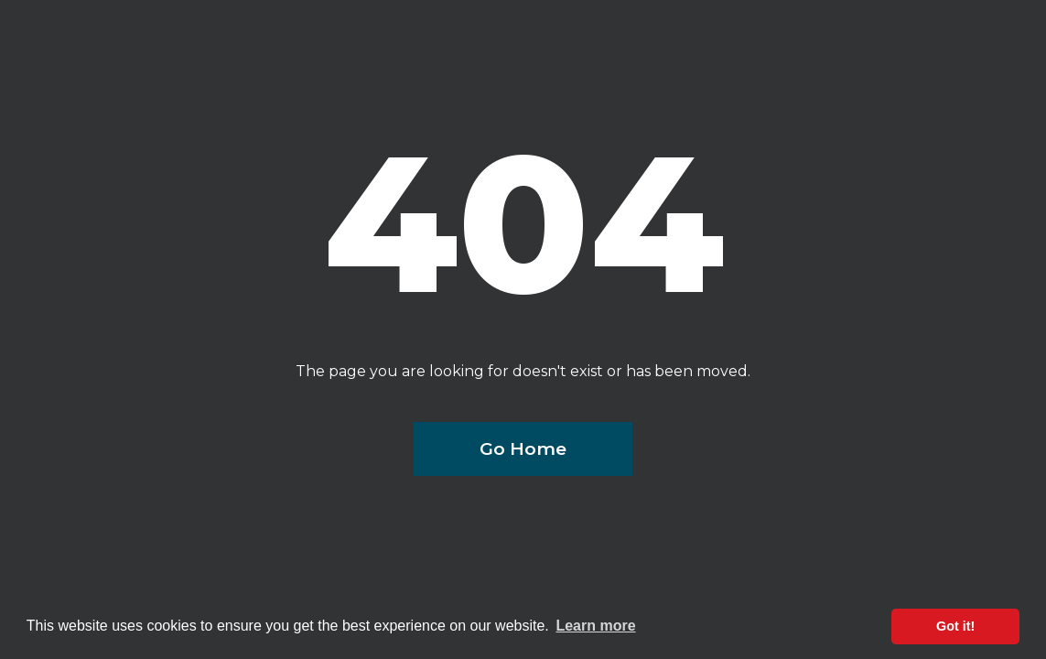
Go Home (523, 448)
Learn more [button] (595, 625)
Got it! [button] (955, 626)
